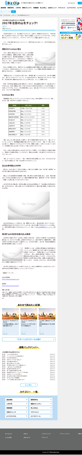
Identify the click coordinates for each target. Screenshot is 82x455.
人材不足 (9, 404)
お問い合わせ (26, 437)
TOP (1, 15)
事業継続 (9, 408)
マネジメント (35, 412)
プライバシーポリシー (65, 434)
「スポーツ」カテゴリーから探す (29, 339)
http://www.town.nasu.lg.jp (10, 286)
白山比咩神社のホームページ (45, 227)
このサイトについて (46, 434)
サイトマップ (45, 437)
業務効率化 (34, 400)
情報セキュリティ (36, 404)
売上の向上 (34, 408)
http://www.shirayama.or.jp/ (10, 279)
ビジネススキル (7, 15)
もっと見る (28, 385)
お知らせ (25, 434)
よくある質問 (8, 437)
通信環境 (9, 400)
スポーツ (14, 15)
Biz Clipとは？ (71, 3)
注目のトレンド (11, 412)
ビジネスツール (36, 416)
